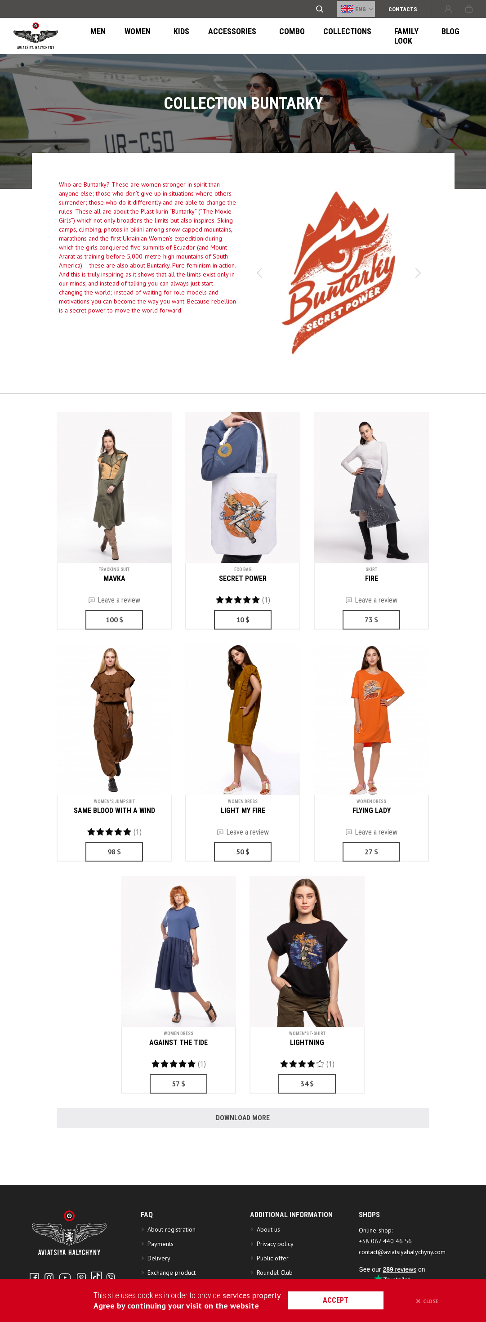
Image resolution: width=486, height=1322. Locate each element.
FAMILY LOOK (370, 36)
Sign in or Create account (448, 9)
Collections (310, 36)
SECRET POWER (243, 578)
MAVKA (114, 578)
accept (344, 1300)
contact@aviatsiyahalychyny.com (402, 1268)
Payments (160, 1260)
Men (95, 36)
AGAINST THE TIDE (178, 1042)
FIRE (371, 578)
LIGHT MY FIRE (243, 810)
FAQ (147, 1231)
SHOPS (369, 1231)
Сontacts (402, 9)
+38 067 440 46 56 (385, 1258)
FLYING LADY (371, 810)
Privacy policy (275, 1260)
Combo (259, 36)
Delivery (158, 1275)
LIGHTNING (307, 1042)
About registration (173, 1246)
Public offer (273, 1275)
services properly (253, 1295)
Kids (164, 36)
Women (129, 36)
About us (268, 1246)
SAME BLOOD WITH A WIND (114, 810)
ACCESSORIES (209, 36)
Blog (414, 36)
